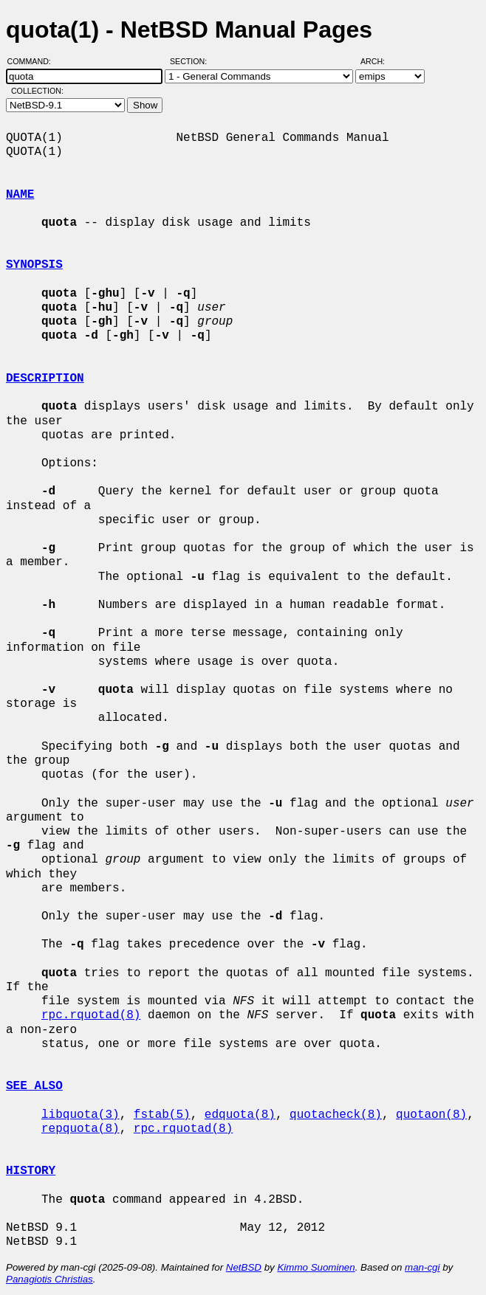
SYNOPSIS (34, 265)
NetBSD (243, 1267)
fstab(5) (162, 1115)
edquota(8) (240, 1115)
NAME (20, 195)
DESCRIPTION (45, 378)
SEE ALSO (34, 1086)
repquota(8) (80, 1129)
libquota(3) (80, 1115)
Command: (33, 61)
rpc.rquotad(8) (90, 1015)
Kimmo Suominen (316, 1267)
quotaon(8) (431, 1115)
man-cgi (422, 1267)
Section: (191, 61)
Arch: (379, 61)
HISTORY (30, 1171)
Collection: (37, 90)
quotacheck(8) (336, 1115)
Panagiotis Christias (49, 1279)
